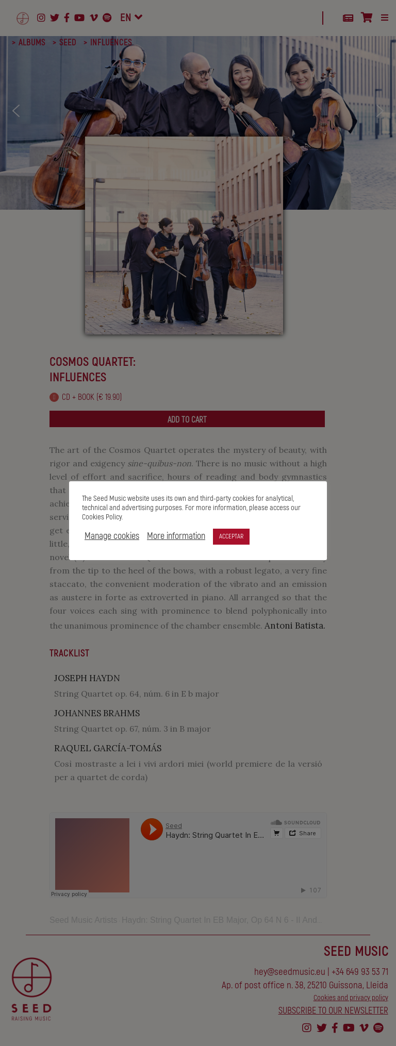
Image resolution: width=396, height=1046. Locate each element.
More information (176, 536)
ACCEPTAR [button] (231, 536)
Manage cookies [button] (112, 536)
